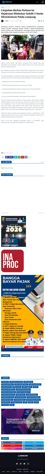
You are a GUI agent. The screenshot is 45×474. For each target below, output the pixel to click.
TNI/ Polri (7, 7)
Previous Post (5, 212)
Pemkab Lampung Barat (8, 389)
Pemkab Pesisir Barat (7, 397)
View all (42, 162)
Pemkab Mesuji (20, 394)
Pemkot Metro (5, 402)
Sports (30, 402)
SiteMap (33, 471)
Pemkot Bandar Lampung (33, 399)
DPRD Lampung (28, 382)
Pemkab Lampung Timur (23, 392)
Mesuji (35, 387)
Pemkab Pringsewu (20, 397)
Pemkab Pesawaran (32, 394)
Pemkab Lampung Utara (8, 394)
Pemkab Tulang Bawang (33, 397)
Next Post (40, 212)
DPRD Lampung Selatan (21, 384)
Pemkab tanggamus (19, 399)
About (8, 471)
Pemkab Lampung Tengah (8, 392)
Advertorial (5, 382)
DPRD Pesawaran (6, 387)
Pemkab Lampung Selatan (23, 389)
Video (10, 153)
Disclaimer (26, 471)
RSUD (25, 402)
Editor (20, 471)
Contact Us (14, 471)
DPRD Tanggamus (27, 387)
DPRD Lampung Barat (7, 384)
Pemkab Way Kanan (7, 399)
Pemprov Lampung (16, 402)
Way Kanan (5, 404)
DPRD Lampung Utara (35, 384)
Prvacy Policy (39, 471)
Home (2, 7)
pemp (12, 404)
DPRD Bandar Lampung (16, 382)
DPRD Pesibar (16, 387)
